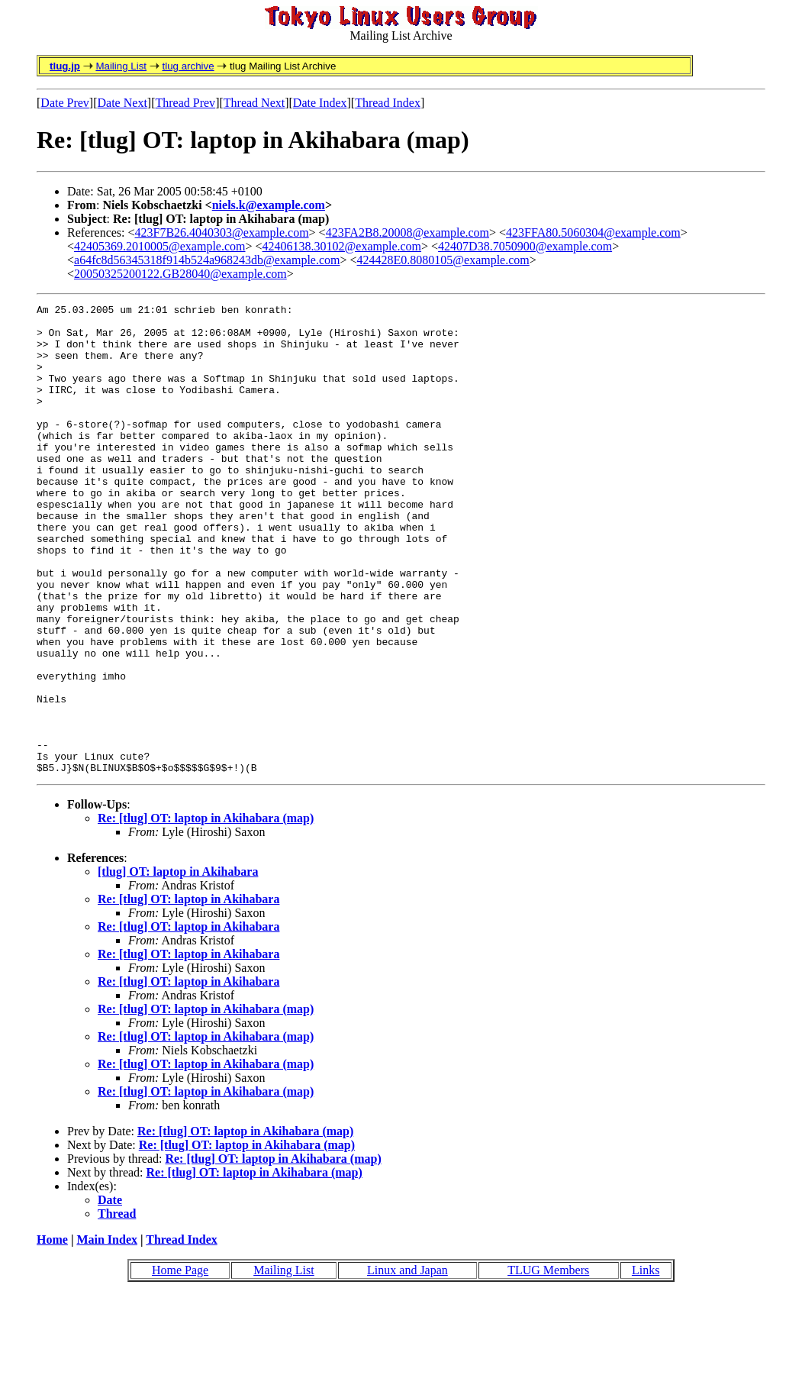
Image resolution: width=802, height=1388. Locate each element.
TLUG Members (548, 1363)
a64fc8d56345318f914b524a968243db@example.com (207, 259)
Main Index (106, 1333)
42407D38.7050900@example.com (525, 246)
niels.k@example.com (268, 205)
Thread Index (387, 102)
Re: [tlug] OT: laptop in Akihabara (188, 992)
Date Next (122, 102)
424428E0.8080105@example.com (443, 259)
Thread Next (254, 102)
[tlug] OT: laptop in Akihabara (178, 965)
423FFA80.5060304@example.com (593, 232)
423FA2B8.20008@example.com (407, 232)
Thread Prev (185, 102)
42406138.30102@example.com (342, 246)
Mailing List (121, 66)
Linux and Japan (407, 1363)
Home (52, 1333)
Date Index (320, 102)
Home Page (180, 1363)
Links (645, 1363)
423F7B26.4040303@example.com (222, 232)
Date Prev (64, 102)
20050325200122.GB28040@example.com (180, 273)
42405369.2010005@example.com (159, 246)
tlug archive (188, 66)
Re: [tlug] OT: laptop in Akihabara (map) (206, 911)
